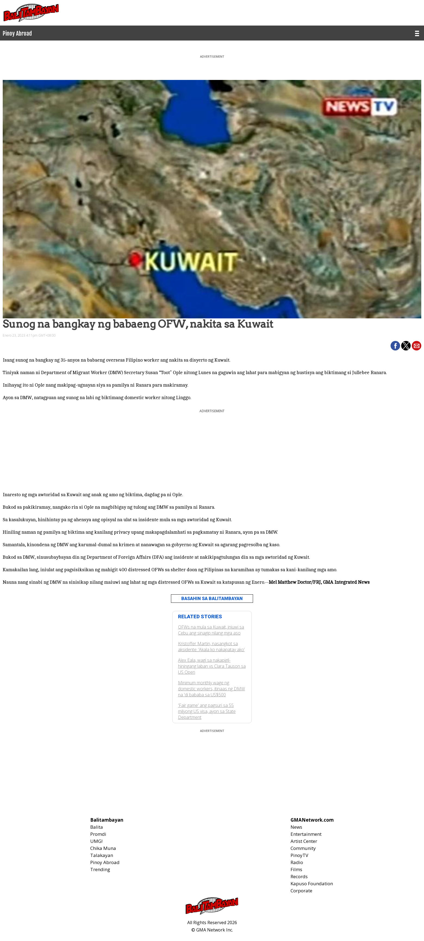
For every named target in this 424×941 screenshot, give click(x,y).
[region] (212, 65)
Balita (96, 827)
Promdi (98, 834)
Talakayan (101, 855)
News (296, 827)
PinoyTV (299, 855)
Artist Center (304, 841)
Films (296, 869)
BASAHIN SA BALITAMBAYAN (212, 598)
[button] (395, 345)
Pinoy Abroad (105, 862)
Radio (297, 862)
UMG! (96, 841)
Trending (100, 869)
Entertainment (306, 834)
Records (299, 876)
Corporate (301, 890)
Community (303, 848)
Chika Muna (103, 848)
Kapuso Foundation (312, 883)
